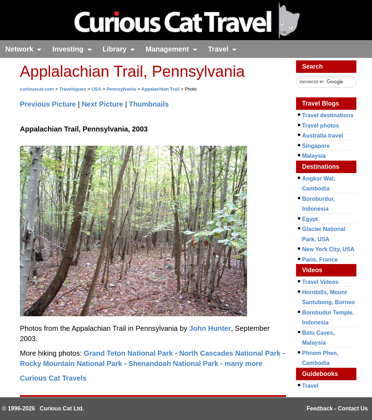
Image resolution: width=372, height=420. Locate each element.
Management (171, 49)
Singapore (316, 146)
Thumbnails (149, 104)
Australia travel (322, 136)
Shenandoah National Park (173, 363)
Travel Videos (320, 282)
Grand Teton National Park (128, 353)
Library (119, 49)
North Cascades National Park (230, 353)
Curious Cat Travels (53, 378)
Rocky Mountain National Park (71, 363)
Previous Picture (48, 104)
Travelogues (72, 89)
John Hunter (210, 328)
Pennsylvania (121, 89)
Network (23, 49)
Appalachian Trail (160, 89)
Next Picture (102, 104)
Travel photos (320, 126)
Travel (222, 49)
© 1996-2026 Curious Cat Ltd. (43, 408)
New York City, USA (328, 249)
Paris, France (320, 260)
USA (96, 89)
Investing (72, 49)
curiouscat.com (37, 89)
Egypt (310, 219)
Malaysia (314, 156)
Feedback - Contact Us (337, 408)
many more (244, 363)
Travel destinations (328, 115)
